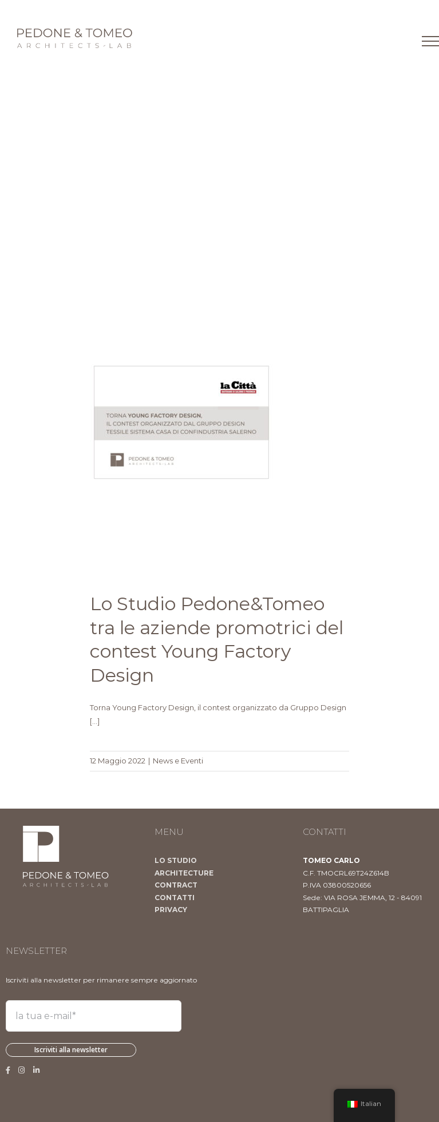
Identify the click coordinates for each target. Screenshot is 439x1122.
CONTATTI (175, 897)
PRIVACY (171, 909)
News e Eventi (178, 760)
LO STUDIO (176, 860)
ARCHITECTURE (184, 873)
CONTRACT (176, 885)
